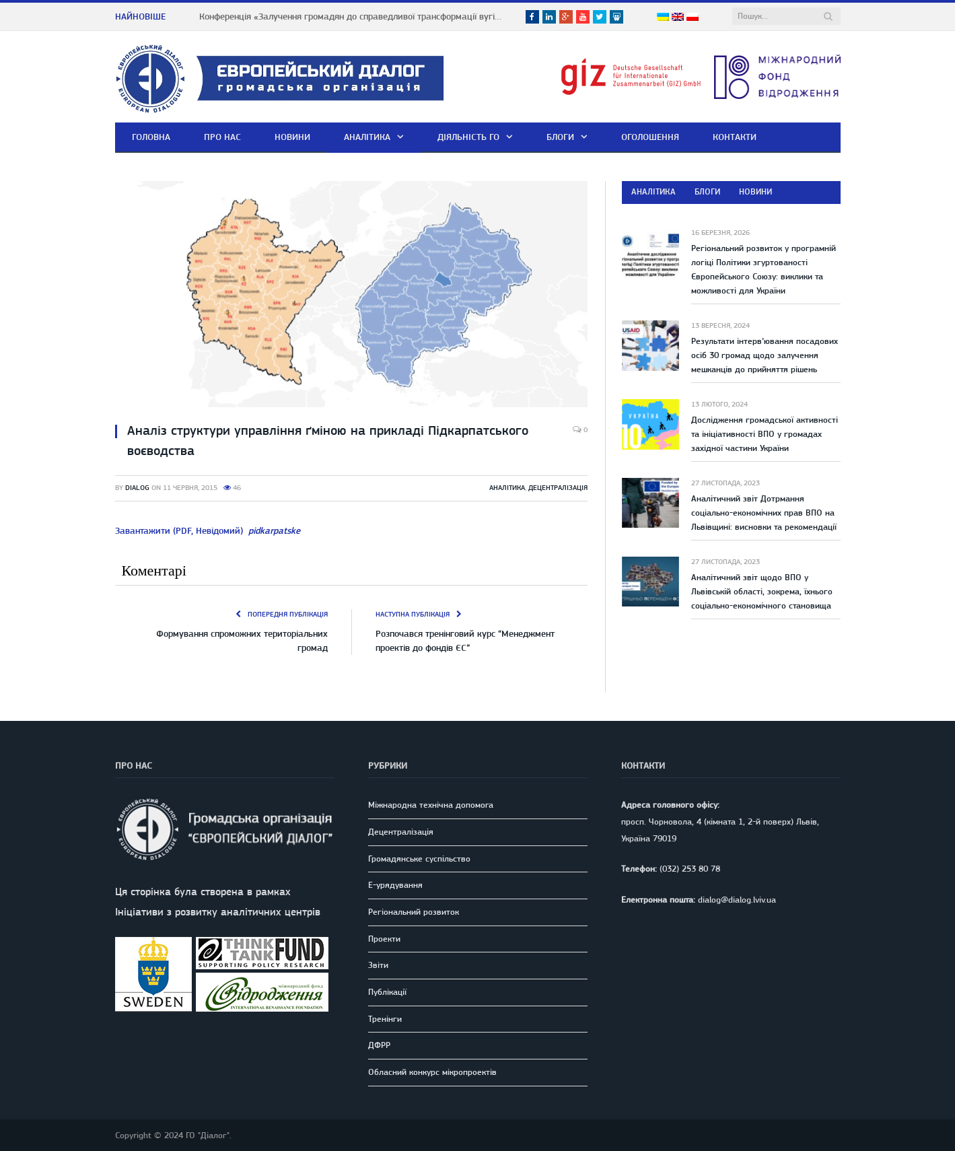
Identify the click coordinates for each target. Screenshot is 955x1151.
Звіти (378, 965)
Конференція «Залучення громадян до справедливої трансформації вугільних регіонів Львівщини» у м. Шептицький (354, 16)
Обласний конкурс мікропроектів (432, 1072)
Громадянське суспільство (419, 858)
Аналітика (367, 136)
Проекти (384, 939)
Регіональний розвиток (413, 912)
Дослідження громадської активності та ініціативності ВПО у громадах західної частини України (764, 434)
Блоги (560, 136)
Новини (292, 136)
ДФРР (379, 1045)
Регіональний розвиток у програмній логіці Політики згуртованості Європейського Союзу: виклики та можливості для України (763, 269)
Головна (151, 136)
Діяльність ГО (468, 136)
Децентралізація (558, 487)
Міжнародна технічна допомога (430, 805)
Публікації (387, 992)
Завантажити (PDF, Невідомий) (207, 530)
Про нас (222, 136)
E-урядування (395, 885)
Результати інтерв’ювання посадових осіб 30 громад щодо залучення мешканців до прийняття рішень (764, 355)
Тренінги (385, 1019)
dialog (137, 487)
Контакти (734, 136)
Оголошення (650, 136)
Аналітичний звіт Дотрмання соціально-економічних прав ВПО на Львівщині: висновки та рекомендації (764, 512)
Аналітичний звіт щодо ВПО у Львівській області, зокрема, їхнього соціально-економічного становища (762, 591)
